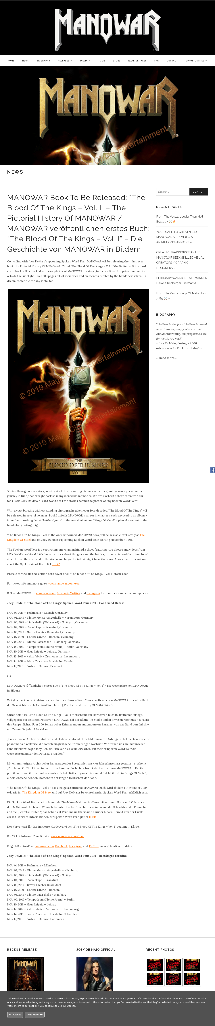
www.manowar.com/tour (64, 583)
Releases (67, 60)
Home (11, 60)
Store (116, 60)
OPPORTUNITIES (198, 60)
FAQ (156, 60)
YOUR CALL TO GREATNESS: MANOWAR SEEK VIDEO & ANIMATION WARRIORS (176, 237)
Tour (102, 60)
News (25, 60)
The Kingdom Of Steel (36, 792)
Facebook (63, 593)
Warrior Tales (137, 60)
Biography (43, 60)
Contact (172, 60)
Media (87, 60)
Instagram (93, 593)
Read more (167, 358)
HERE (56, 564)
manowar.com (45, 593)
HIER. (93, 817)
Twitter (75, 593)
